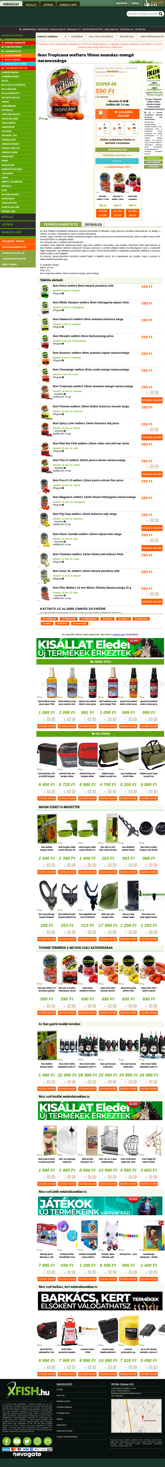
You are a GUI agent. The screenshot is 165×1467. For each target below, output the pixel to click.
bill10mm (62, 623)
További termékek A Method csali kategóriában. (76, 948)
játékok (48, 4)
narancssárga (79, 623)
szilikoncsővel (68, 619)
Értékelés (93, 224)
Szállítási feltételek (64, 1407)
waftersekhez (141, 619)
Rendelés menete (63, 1401)
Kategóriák (77, 36)
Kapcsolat (126, 29)
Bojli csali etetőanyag (114, 68)
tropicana (107, 619)
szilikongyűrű (49, 619)
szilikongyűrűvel (89, 619)
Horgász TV (74, 29)
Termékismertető (61, 224)
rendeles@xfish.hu (123, 1391)
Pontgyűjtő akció (63, 1413)
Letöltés (140, 29)
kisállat (31, 4)
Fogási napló (57, 29)
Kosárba (102, 213)
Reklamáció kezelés (64, 1431)
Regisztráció (62, 1425)
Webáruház (30, 29)
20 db (124, 101)
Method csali (131, 68)
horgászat (11, 4)
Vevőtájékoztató (92, 29)
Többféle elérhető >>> (117, 155)
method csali (119, 634)
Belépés (60, 1419)
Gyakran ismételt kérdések (67, 1437)
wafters (47, 623)
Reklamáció (112, 29)
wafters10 (123, 619)
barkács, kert (68, 4)
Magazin (43, 29)
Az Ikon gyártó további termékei (59, 1024)
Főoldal (60, 1389)
